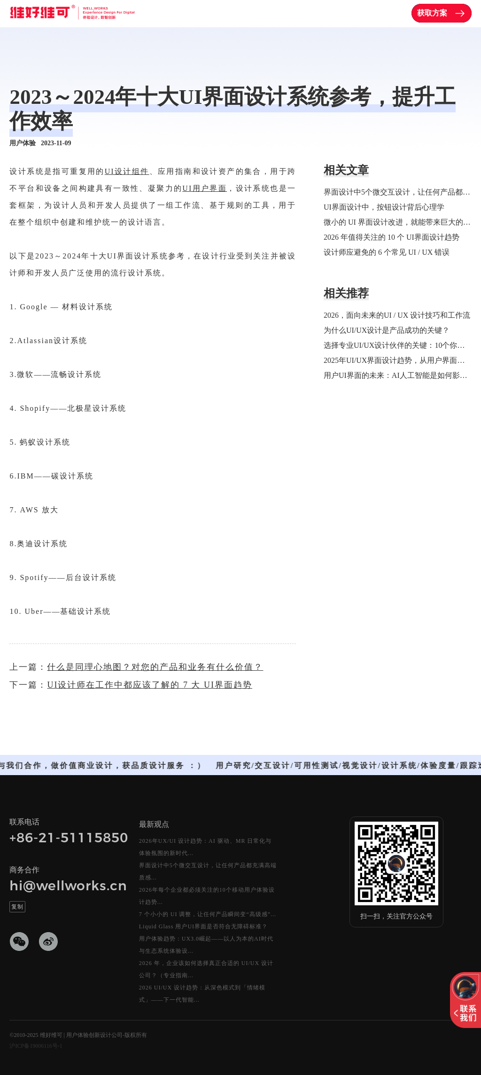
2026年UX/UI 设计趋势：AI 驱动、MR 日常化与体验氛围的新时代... (205, 847)
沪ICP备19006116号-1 (35, 1046)
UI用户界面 (204, 188)
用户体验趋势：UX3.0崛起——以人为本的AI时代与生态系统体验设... (206, 944)
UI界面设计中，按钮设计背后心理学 (384, 207)
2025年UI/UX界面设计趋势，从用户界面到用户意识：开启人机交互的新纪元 (398, 360)
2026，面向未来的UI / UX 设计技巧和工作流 (397, 315)
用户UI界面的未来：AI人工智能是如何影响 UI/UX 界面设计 (398, 375)
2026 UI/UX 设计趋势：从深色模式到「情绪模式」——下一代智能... (202, 993)
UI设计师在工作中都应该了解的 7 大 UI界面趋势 (149, 685)
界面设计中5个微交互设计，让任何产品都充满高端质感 (398, 192)
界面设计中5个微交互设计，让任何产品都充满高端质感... (208, 871)
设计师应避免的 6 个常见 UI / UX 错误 (387, 252)
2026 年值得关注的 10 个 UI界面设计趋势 (391, 237)
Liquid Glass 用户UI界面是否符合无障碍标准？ (203, 926)
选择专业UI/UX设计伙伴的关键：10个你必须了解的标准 (398, 345)
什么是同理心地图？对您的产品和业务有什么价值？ (155, 667)
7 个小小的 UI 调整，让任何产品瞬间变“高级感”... (207, 914)
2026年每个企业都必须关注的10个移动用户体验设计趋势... (207, 896)
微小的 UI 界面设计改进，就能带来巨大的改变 (398, 222)
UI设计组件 (127, 171)
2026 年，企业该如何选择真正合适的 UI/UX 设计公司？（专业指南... (206, 969)
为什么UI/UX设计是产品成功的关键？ (387, 330)
